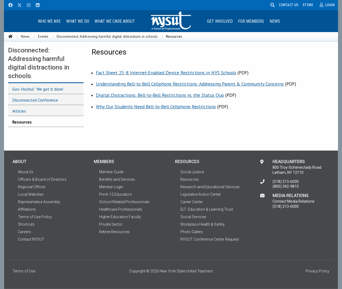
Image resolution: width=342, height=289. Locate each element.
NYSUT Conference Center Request (209, 239)
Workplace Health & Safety (202, 224)
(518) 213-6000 (286, 181)
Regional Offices (31, 187)
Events (43, 36)
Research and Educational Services (210, 187)
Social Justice (192, 172)
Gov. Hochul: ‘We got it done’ (38, 89)
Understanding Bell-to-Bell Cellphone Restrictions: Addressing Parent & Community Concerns (190, 84)
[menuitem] (49, 21)
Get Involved (220, 21)
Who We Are (49, 21)
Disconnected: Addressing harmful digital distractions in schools (107, 36)
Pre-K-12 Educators (115, 194)
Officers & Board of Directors (42, 179)
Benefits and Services (117, 179)
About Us (25, 172)
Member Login (111, 187)
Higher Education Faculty (120, 217)
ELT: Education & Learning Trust (206, 209)
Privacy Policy (317, 271)
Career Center (191, 202)
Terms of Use (24, 271)
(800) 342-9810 (286, 186)
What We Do (77, 21)
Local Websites (31, 194)
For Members (251, 21)
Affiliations (27, 209)
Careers (24, 232)
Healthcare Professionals (120, 209)
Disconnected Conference (35, 100)
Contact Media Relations (293, 201)
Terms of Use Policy (35, 217)
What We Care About (115, 21)
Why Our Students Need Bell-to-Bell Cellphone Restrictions (156, 106)
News (275, 21)
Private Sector (111, 224)
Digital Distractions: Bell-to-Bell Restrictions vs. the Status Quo (160, 95)
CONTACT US (288, 5)
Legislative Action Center (200, 194)
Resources (22, 122)
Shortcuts (26, 224)
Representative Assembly (39, 202)
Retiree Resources (114, 232)
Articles (19, 111)
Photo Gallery (191, 232)
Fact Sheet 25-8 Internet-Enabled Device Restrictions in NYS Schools (166, 73)
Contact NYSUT (31, 239)
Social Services (193, 217)
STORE (308, 5)
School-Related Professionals (124, 202)
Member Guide (111, 172)
